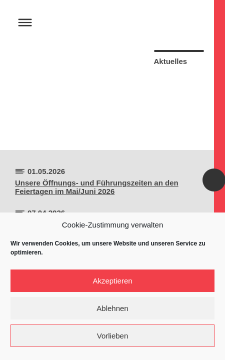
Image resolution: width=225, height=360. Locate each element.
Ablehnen (112, 308)
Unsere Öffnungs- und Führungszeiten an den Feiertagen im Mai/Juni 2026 (96, 187)
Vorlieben (112, 336)
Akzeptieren (112, 280)
